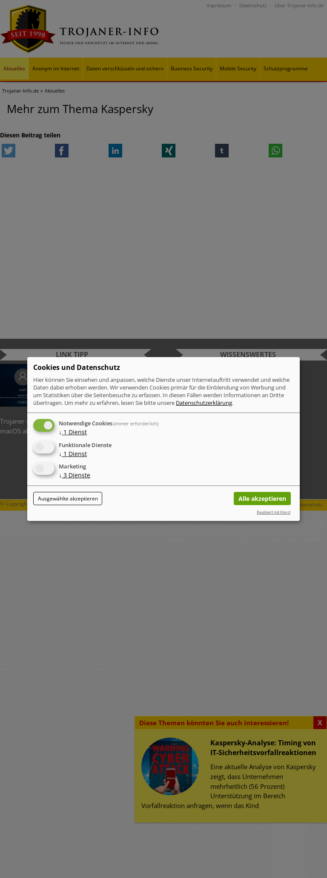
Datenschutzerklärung (204, 403)
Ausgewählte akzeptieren (68, 498)
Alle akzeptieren (262, 498)
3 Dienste (74, 475)
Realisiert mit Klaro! (273, 512)
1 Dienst (73, 432)
